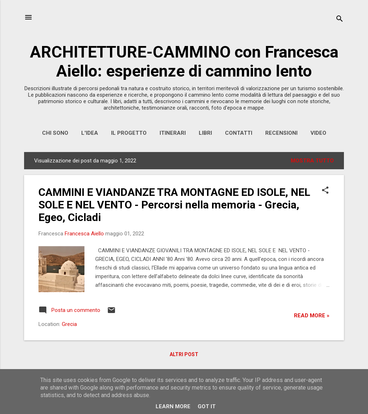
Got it (207, 406)
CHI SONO (55, 133)
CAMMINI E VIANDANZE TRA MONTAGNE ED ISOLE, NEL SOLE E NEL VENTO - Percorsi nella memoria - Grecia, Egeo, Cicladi (174, 205)
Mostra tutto (312, 160)
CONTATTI (238, 133)
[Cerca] (339, 20)
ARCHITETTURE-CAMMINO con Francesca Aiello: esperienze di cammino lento (184, 61)
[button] (325, 191)
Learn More (173, 406)
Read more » (312, 315)
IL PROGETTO (129, 133)
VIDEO (318, 133)
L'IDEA (89, 133)
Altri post (184, 354)
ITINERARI (173, 133)
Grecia (69, 324)
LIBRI (205, 133)
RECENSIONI (281, 133)
